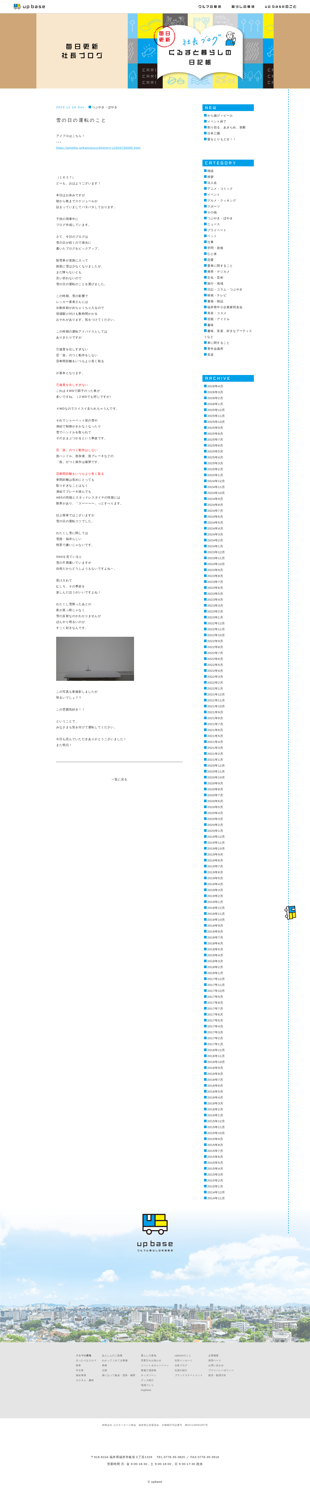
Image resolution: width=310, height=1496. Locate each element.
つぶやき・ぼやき (105, 107)
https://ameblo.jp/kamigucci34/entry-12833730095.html (98, 147)
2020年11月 (216, 771)
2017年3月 (215, 1032)
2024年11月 (216, 487)
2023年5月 (215, 593)
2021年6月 (215, 730)
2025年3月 (215, 463)
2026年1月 (215, 404)
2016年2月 (215, 1109)
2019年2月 (215, 896)
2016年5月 (215, 1091)
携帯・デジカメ (218, 271)
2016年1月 (215, 1115)
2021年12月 (216, 694)
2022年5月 (215, 664)
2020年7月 (215, 795)
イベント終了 (217, 121)
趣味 (210, 325)
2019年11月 (216, 842)
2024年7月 (215, 510)
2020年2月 (215, 824)
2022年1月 (215, 688)
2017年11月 (216, 984)
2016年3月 (215, 1103)
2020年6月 (215, 801)
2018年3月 (215, 961)
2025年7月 (215, 439)
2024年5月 (215, 522)
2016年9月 (215, 1067)
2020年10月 (216, 777)
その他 (212, 212)
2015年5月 (215, 1162)
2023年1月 (215, 617)
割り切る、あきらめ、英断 (226, 127)
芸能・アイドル (218, 319)
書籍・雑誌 (215, 301)
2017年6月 (215, 1014)
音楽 (210, 354)
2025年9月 (215, 427)
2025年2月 (215, 469)
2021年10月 (216, 706)
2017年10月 (216, 990)
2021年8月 (215, 718)
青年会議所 (215, 348)
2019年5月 (215, 878)
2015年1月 (215, 1186)
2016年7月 (215, 1079)
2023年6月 (215, 587)
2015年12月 (216, 1121)
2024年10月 (216, 493)
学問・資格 (215, 248)
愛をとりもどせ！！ (221, 139)
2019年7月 (215, 866)
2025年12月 (216, 410)
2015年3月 (215, 1174)
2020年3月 (215, 819)
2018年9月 (215, 925)
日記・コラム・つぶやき (225, 289)
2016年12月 (216, 1050)
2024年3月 (215, 534)
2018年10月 (216, 919)
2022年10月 (216, 635)
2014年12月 (216, 1192)
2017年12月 (216, 979)
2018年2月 (215, 967)
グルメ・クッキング (221, 200)
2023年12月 (216, 552)
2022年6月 (215, 658)
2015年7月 (215, 1150)
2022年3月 (215, 676)
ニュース (213, 224)
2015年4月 (215, 1168)
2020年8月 (215, 789)
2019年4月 (215, 884)
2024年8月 (215, 504)
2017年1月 (215, 1044)
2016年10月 (216, 1062)
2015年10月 (216, 1133)
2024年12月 (216, 481)
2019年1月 (215, 901)
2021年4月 (215, 741)
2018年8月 (215, 931)
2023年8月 (215, 575)
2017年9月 (215, 996)
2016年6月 (215, 1085)
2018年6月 (215, 943)
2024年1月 (215, 546)
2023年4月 (215, 599)
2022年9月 (215, 641)
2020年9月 (215, 783)
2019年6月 (215, 872)
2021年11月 (216, 700)
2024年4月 (215, 528)
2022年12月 (216, 623)
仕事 (210, 242)
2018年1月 (215, 973)
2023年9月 (215, 570)
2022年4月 (215, 670)
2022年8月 (215, 647)
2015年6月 (215, 1156)
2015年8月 (215, 1144)
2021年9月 (215, 712)
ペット (212, 236)
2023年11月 (216, 558)
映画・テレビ (217, 295)
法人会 (212, 182)
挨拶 (210, 176)
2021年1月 (215, 759)
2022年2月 (215, 682)
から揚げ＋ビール (220, 115)
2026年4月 (215, 386)
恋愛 (210, 259)
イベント (213, 194)
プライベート (217, 230)
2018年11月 (216, 913)
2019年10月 (216, 848)
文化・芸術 (215, 277)
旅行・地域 (215, 283)
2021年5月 (215, 736)
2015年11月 (216, 1127)
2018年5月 (215, 949)
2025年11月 (216, 415)
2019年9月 (215, 854)
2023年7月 (215, 581)
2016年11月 (216, 1056)
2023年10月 (216, 564)
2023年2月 (215, 611)
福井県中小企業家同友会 (225, 307)
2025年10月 (216, 421)
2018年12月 (216, 907)
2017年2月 (215, 1038)
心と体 (212, 253)
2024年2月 (215, 540)
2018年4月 (215, 955)
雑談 (210, 170)
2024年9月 (215, 498)
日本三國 (213, 133)
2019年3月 (215, 890)
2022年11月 (216, 629)
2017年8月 (215, 1002)
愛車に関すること (220, 265)
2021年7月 (215, 724)
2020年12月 (216, 765)
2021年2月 (215, 753)
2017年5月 (215, 1020)
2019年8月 (215, 860)
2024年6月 (215, 516)
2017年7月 (215, 1008)
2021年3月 (215, 747)
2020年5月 (215, 807)
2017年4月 (215, 1026)
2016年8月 (215, 1073)
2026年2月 (215, 398)
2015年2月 (215, 1180)
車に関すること (218, 342)
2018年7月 (215, 937)
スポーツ (213, 206)
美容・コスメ (217, 313)
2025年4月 (215, 457)
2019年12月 (216, 836)
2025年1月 (215, 475)
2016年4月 (215, 1097)
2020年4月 (215, 813)
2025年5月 (215, 451)
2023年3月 (215, 605)
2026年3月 (215, 392)
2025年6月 (215, 445)
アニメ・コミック (220, 188)
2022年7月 (215, 653)
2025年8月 (215, 433)
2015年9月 (215, 1139)
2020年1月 (215, 830)
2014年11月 (216, 1198)
